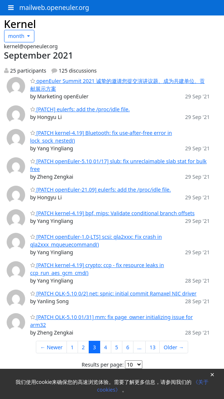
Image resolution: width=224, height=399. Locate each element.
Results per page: (103, 364)
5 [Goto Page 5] (116, 347)
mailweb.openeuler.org (54, 7)
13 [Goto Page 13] (153, 347)
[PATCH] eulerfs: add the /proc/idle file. (80, 109)
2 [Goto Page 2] (83, 347)
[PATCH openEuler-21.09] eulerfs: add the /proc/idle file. (100, 189)
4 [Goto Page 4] (105, 347)
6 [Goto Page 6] (127, 347)
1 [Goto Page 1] (72, 347)
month (17, 35)
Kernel (20, 24)
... (139, 347)
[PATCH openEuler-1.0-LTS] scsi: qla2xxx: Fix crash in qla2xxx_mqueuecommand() (96, 240)
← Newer (51, 347)
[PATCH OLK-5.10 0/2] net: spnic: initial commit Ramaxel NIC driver (113, 293)
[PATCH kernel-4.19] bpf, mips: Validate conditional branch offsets (112, 213)
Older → (174, 347)
